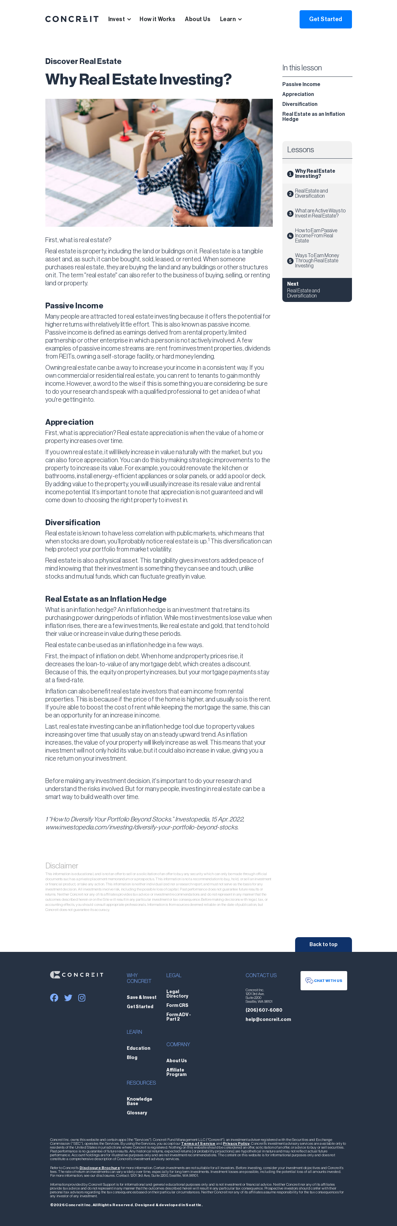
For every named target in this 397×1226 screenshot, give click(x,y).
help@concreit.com (268, 1019)
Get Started (325, 19)
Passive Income (301, 84)
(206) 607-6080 (264, 1010)
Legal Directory (177, 994)
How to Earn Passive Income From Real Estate (316, 235)
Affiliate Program (176, 1072)
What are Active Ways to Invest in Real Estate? (320, 213)
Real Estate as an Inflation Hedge (313, 117)
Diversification (299, 104)
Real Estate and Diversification (311, 193)
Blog (132, 1058)
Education (138, 1048)
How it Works (157, 19)
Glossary (137, 1113)
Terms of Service (198, 1143)
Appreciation (298, 94)
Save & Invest (142, 997)
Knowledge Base (139, 1101)
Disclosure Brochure (100, 1168)
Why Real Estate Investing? (315, 174)
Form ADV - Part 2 (178, 1017)
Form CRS (177, 1005)
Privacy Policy (236, 1143)
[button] (124, 19)
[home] (72, 19)
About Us (197, 19)
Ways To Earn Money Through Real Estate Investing (317, 260)
